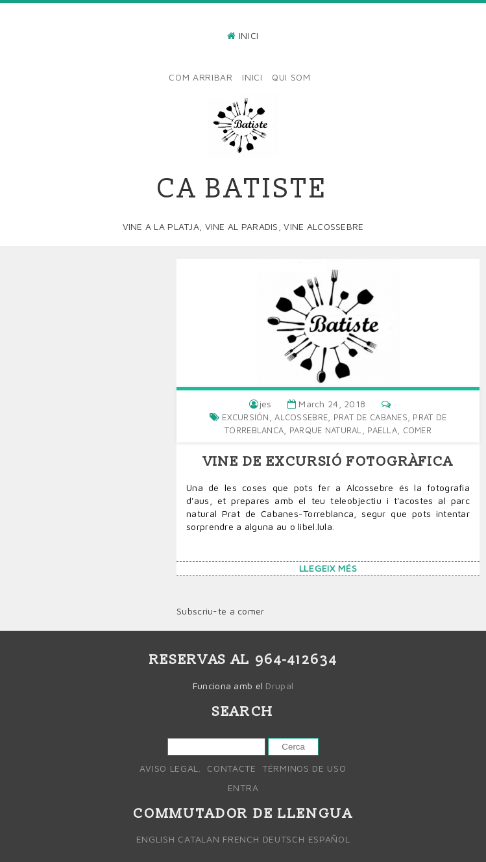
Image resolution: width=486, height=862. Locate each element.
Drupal (279, 685)
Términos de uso (304, 768)
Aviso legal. (170, 768)
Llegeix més (328, 568)
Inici (249, 35)
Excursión (245, 417)
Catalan (198, 838)
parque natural (325, 430)
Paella (382, 430)
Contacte (231, 768)
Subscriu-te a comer (220, 610)
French (241, 838)
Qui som (291, 76)
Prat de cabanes (370, 417)
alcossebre (301, 417)
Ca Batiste (243, 189)
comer (417, 430)
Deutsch (284, 838)
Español (329, 838)
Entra (243, 787)
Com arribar (201, 76)
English (155, 838)
